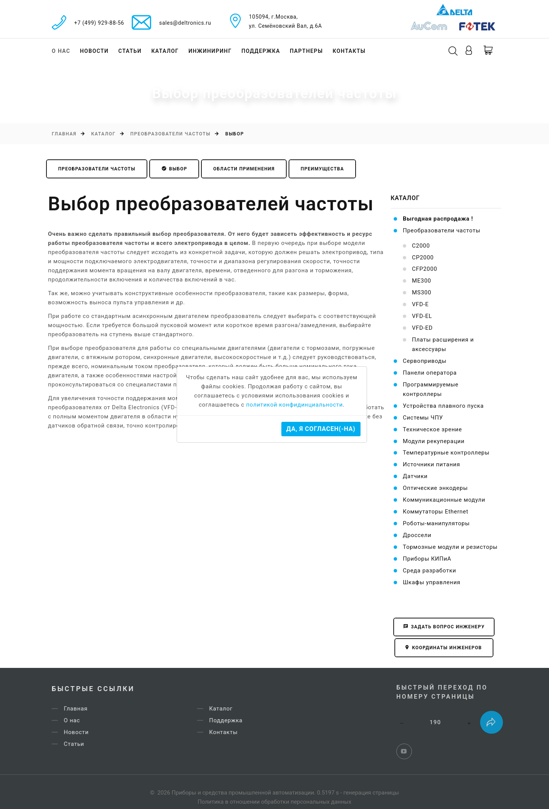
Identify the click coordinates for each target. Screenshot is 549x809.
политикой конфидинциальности (294, 404)
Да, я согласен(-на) (320, 428)
